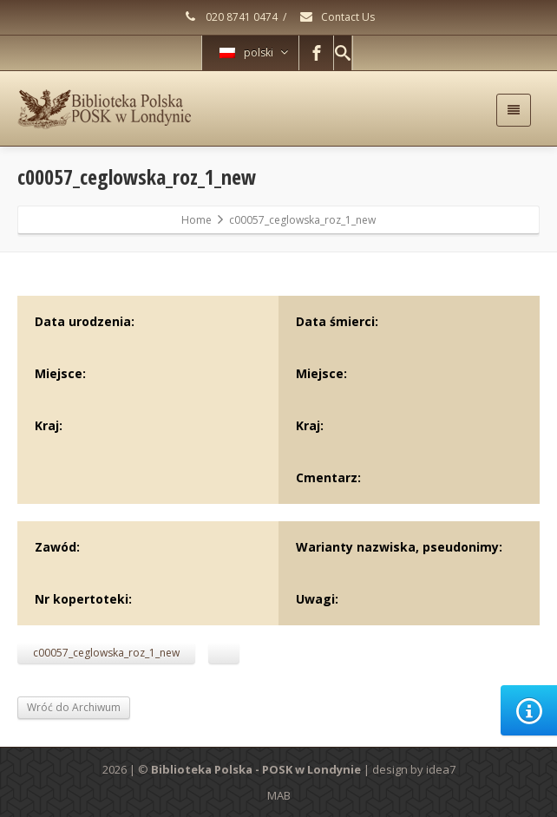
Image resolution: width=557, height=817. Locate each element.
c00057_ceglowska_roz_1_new (106, 652)
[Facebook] (316, 53)
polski (254, 52)
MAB (279, 795)
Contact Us (336, 17)
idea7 (440, 769)
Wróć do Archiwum (74, 707)
